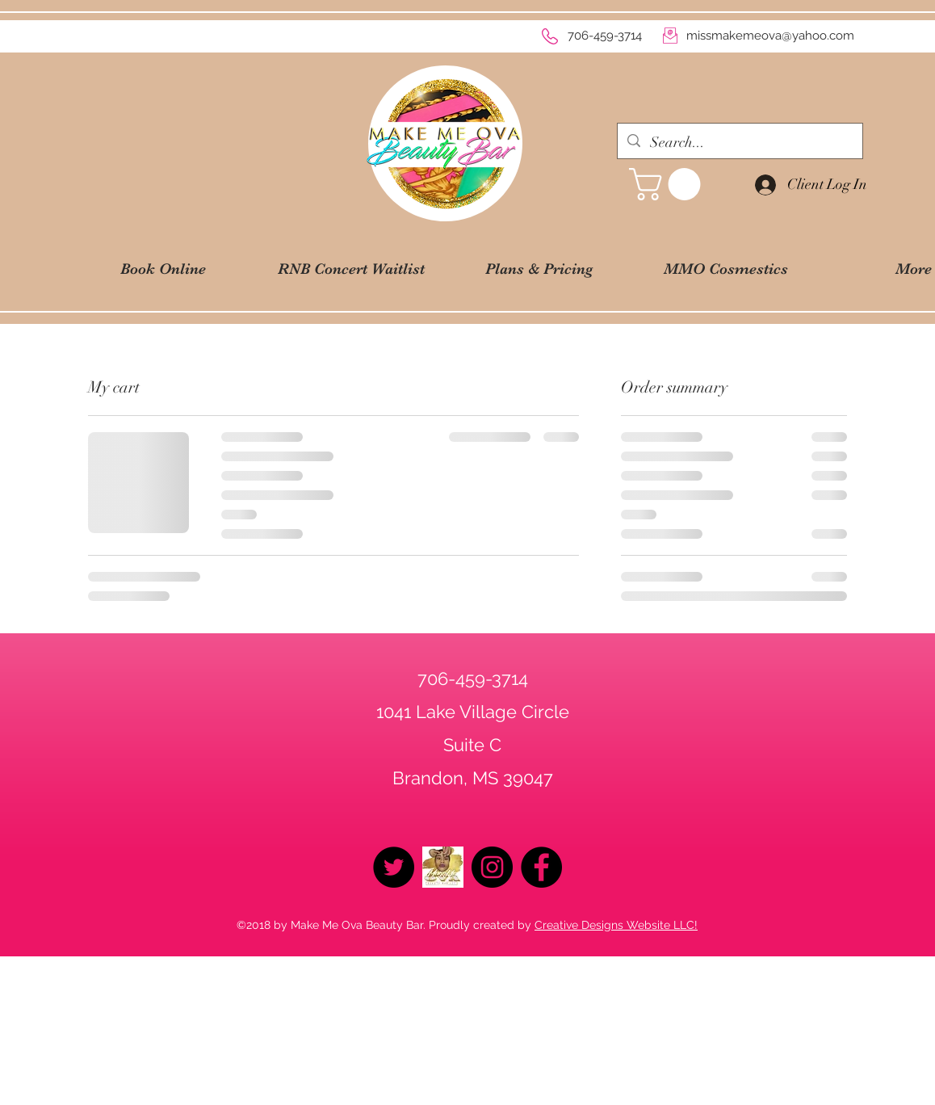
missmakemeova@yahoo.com (770, 35)
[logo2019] (442, 867)
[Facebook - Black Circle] (541, 867)
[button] (668, 184)
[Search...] (739, 143)
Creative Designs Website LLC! (616, 924)
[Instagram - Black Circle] (492, 867)
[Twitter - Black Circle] (393, 867)
